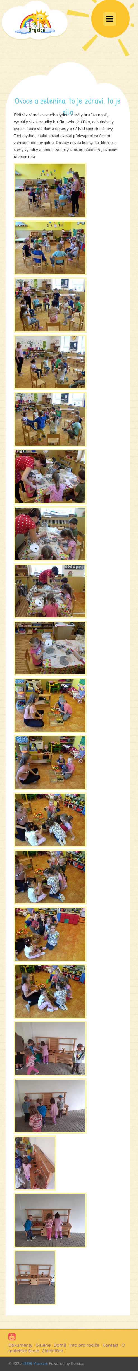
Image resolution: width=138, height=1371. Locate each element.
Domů (60, 1345)
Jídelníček (52, 1350)
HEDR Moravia (35, 1364)
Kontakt (110, 1345)
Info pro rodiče (84, 1345)
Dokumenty (20, 1345)
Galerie (43, 1345)
